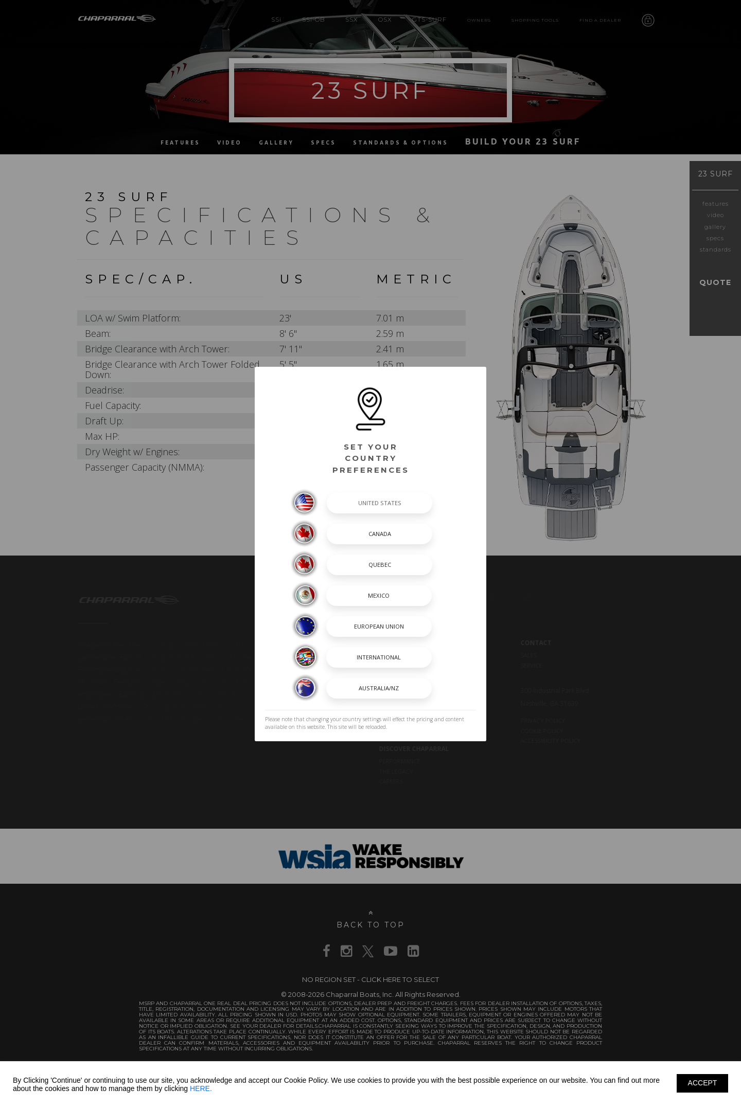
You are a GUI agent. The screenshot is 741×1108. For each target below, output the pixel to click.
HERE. (201, 1088)
